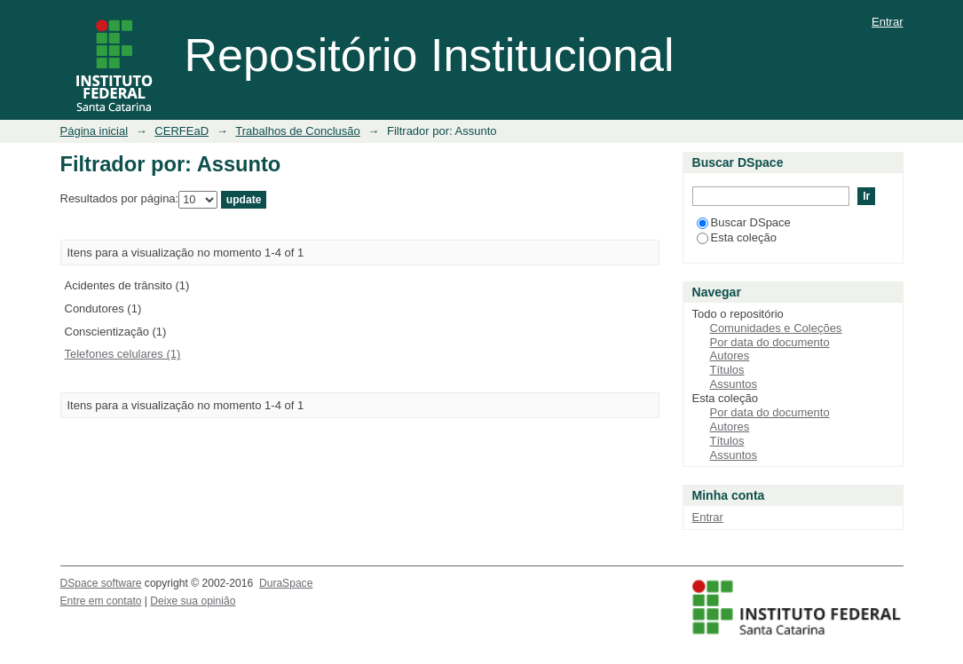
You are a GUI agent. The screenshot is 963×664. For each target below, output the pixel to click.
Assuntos (733, 384)
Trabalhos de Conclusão (297, 131)
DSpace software (101, 583)
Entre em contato (101, 601)
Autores (730, 355)
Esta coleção (737, 237)
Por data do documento (770, 342)
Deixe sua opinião (192, 601)
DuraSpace (285, 583)
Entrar (887, 21)
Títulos (727, 369)
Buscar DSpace (744, 222)
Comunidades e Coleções (776, 328)
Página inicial (94, 131)
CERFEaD (181, 131)
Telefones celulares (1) (123, 353)
